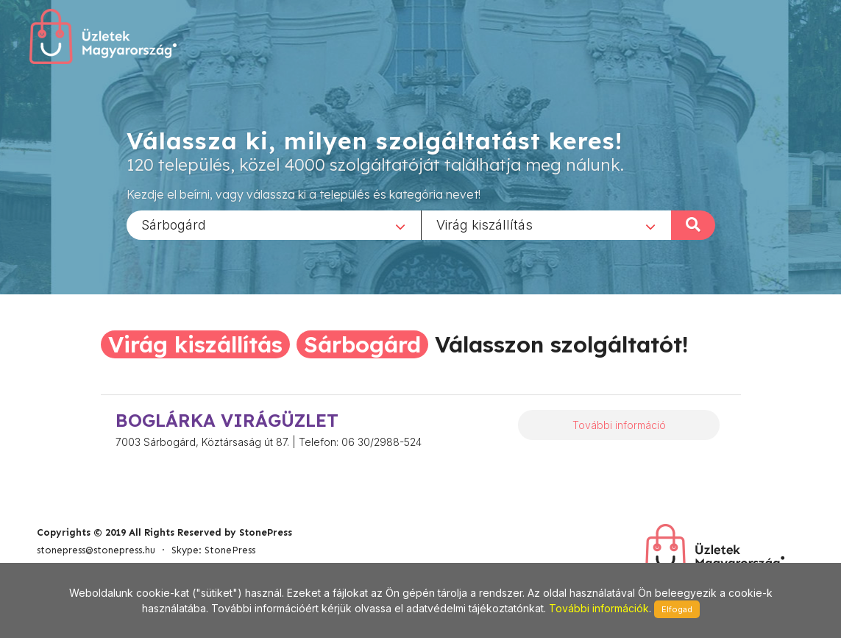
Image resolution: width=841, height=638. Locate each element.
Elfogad (676, 609)
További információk (599, 608)
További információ (619, 425)
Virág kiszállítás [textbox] (484, 224)
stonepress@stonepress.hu (96, 550)
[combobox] (274, 224)
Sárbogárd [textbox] (173, 224)
